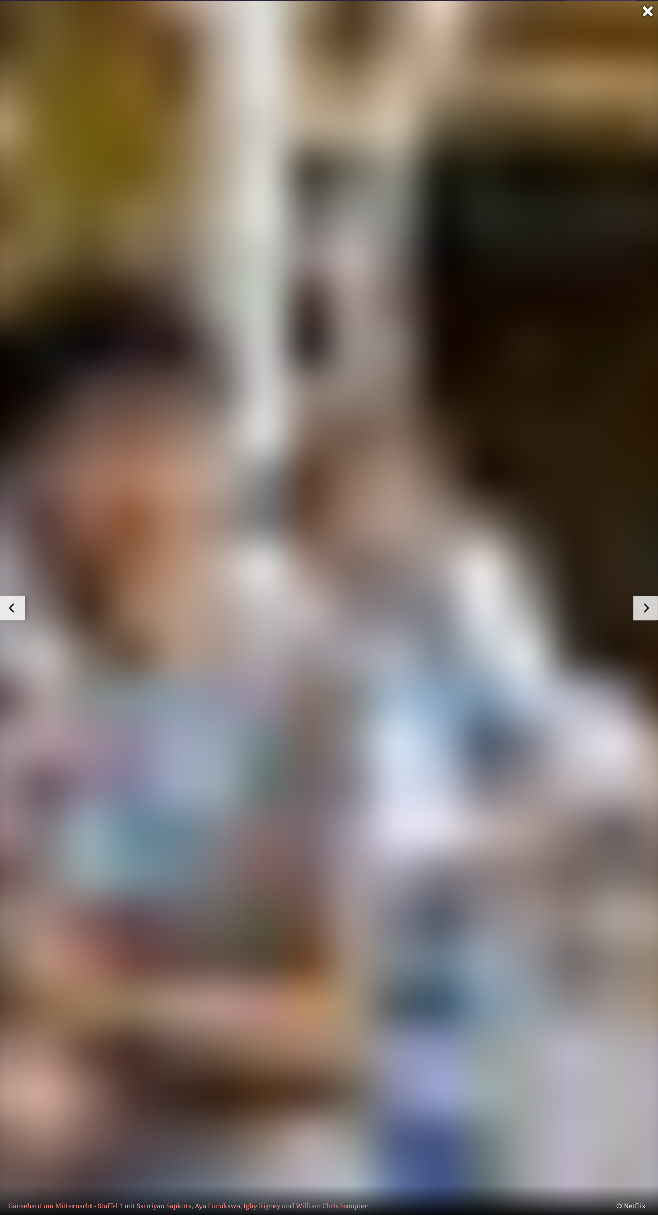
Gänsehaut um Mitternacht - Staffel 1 (65, 1205)
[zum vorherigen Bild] (12, 608)
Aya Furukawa (217, 1205)
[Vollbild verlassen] (647, 11)
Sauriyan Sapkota (164, 1205)
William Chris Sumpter (332, 1205)
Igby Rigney (261, 1205)
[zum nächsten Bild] (645, 608)
